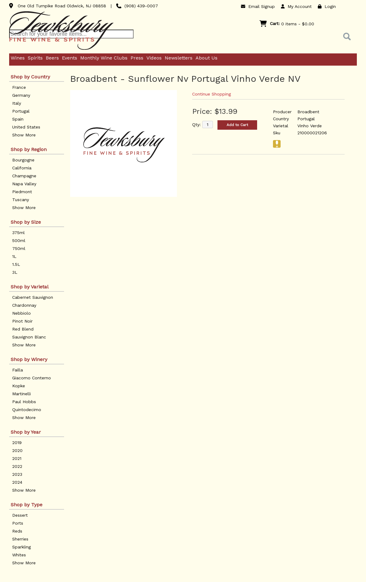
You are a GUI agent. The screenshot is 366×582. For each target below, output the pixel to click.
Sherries (20, 539)
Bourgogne (23, 159)
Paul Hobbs (24, 401)
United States (26, 127)
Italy (16, 103)
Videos (154, 58)
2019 (17, 442)
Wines (18, 58)
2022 (17, 466)
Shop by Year (26, 432)
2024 (17, 482)
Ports (17, 523)
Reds (17, 531)
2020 (17, 450)
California (21, 167)
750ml (18, 248)
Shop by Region (29, 149)
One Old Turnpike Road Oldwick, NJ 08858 (62, 5)
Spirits (35, 58)
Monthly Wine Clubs (103, 58)
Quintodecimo (26, 409)
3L (14, 272)
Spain (17, 119)
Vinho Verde (309, 125)
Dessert (20, 515)
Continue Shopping (211, 94)
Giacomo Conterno (31, 377)
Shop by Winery (29, 359)
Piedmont (22, 191)
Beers (52, 58)
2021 (16, 458)
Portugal (21, 111)
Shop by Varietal (29, 287)
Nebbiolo (21, 313)
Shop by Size (26, 222)
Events (69, 58)
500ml (18, 240)
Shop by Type (26, 505)
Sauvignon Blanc (29, 336)
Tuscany (20, 199)
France (19, 87)
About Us (206, 58)
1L (14, 256)
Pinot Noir (22, 321)
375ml (18, 232)
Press (137, 58)
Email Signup (258, 6)
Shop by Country (30, 77)
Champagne (24, 175)
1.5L (16, 264)
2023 (17, 474)
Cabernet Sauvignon (32, 297)
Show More (24, 134)
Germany (21, 95)
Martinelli (21, 393)
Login (327, 6)
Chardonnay (24, 305)
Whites (19, 554)
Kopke (18, 385)
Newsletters (178, 58)
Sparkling (21, 546)
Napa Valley (24, 183)
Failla (17, 369)
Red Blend (23, 329)
